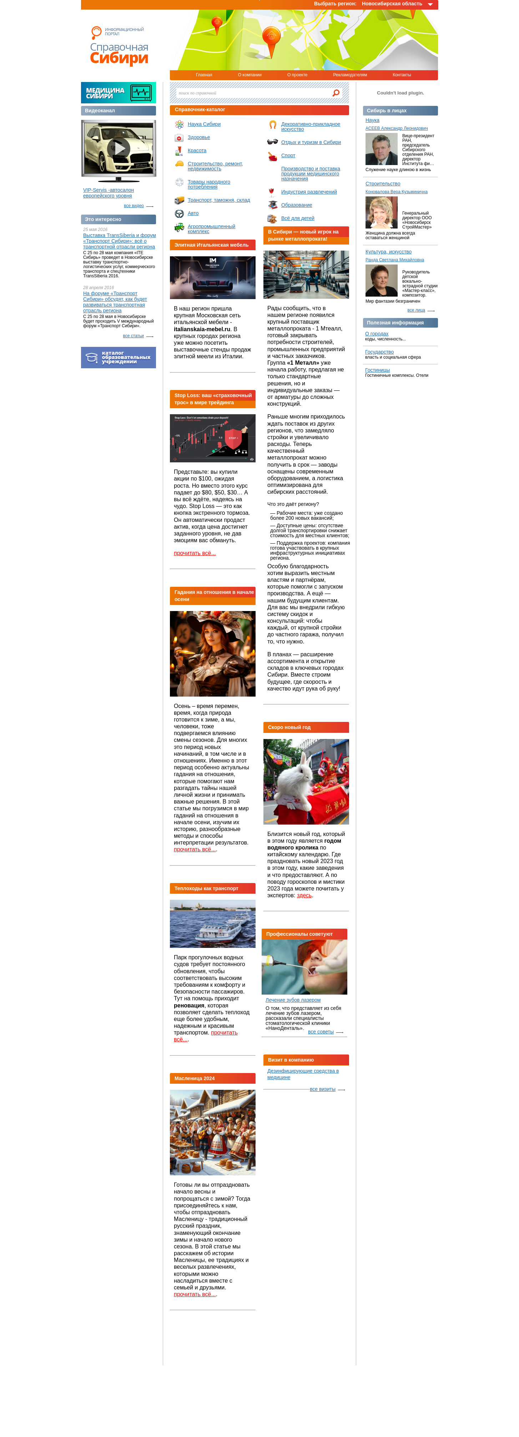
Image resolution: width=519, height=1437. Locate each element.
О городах (377, 334)
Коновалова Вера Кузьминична (397, 191)
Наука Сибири (204, 124)
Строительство (383, 183)
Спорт (288, 155)
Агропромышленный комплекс (211, 229)
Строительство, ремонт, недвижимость (215, 166)
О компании (250, 74)
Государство (379, 352)
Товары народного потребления (209, 184)
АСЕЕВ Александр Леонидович (397, 128)
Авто (193, 213)
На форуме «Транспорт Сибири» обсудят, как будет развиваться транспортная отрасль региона (115, 302)
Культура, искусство (389, 252)
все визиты (323, 1089)
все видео (134, 205)
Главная (204, 74)
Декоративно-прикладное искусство (310, 126)
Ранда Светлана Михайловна (395, 259)
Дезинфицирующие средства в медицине (303, 1074)
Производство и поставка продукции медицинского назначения (310, 173)
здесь (304, 895)
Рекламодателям (350, 74)
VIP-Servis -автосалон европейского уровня (108, 193)
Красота (197, 150)
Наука (372, 120)
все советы (321, 1031)
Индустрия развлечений (309, 192)
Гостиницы (377, 370)
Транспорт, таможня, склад (219, 200)
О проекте (297, 74)
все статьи (133, 335)
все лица (416, 310)
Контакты (402, 74)
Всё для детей (297, 218)
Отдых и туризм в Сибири (311, 142)
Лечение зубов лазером (293, 1000)
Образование (296, 205)
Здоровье (199, 137)
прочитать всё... (195, 553)
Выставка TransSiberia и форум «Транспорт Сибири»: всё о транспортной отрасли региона (119, 241)
